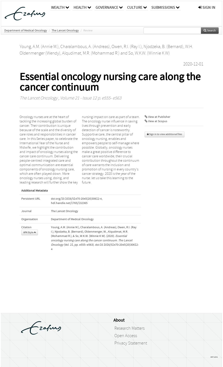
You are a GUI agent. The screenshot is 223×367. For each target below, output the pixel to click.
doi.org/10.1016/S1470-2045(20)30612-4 (76, 199)
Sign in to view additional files (164, 134)
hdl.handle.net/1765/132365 (69, 203)
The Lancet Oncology (65, 30)
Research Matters (129, 328)
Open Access (125, 335)
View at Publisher (157, 117)
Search (210, 30)
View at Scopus (156, 121)
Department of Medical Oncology (25, 30)
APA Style (29, 232)
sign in (206, 7)
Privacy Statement (130, 343)
